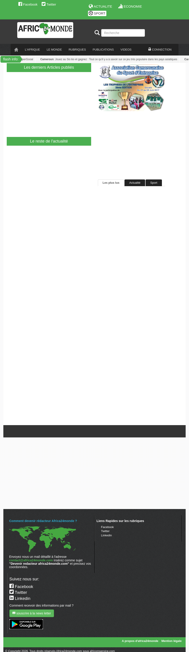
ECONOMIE (130, 6)
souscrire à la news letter (31, 613)
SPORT (97, 13)
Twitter (49, 4)
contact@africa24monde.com (31, 560)
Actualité (134, 182)
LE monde (54, 49)
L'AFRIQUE (32, 49)
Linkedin (106, 535)
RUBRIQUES (77, 49)
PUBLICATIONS (103, 49)
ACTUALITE (100, 6)
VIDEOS (125, 49)
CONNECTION (160, 49)
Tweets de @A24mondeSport (117, 422)
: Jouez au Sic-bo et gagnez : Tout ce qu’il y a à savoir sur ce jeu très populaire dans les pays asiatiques (109, 59)
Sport (153, 182)
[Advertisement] (92, 103)
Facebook (27, 4)
